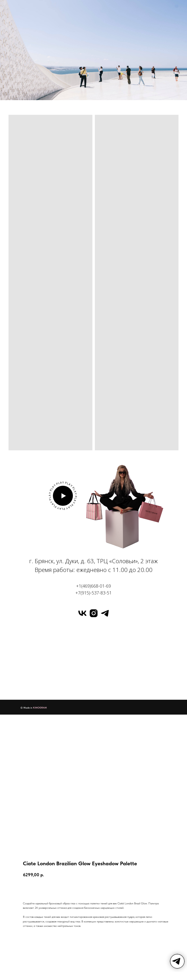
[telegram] (105, 613)
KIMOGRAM (40, 707)
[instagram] (93, 613)
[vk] (82, 613)
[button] (63, 496)
